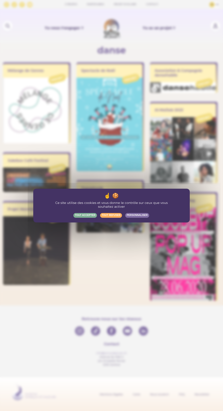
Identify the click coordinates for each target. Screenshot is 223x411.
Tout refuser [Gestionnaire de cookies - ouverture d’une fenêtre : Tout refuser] (111, 215)
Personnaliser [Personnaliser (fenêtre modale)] (137, 215)
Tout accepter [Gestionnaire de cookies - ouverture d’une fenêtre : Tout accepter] (85, 215)
